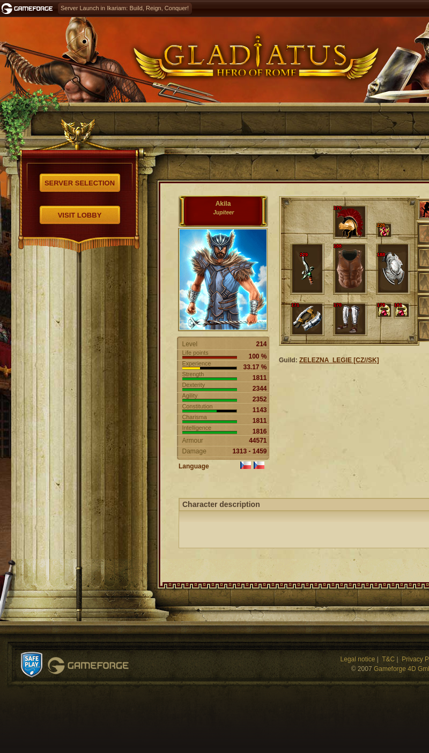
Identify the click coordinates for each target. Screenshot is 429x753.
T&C (388, 659)
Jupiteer (223, 212)
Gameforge (88, 665)
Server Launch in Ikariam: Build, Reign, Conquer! (125, 8)
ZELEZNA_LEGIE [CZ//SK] (339, 360)
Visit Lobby (80, 215)
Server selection (80, 183)
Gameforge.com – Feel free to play (29, 8)
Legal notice (358, 659)
